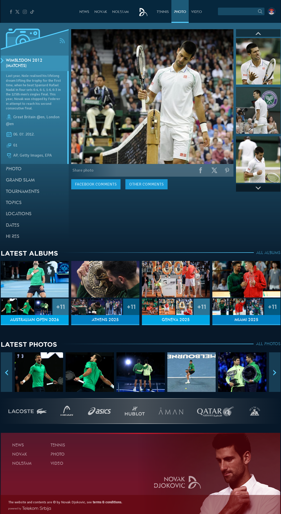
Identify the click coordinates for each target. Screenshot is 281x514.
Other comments (146, 184)
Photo (180, 12)
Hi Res (12, 236)
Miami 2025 (246, 320)
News (84, 12)
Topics (14, 203)
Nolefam (120, 12)
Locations (19, 214)
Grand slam (20, 180)
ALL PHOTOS (268, 344)
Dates (12, 225)
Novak (100, 12)
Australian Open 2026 (34, 320)
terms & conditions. (107, 502)
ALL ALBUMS (268, 253)
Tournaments (22, 191)
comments (96, 184)
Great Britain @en (29, 117)
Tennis (163, 12)
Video (196, 12)
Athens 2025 (105, 320)
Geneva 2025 (176, 320)
